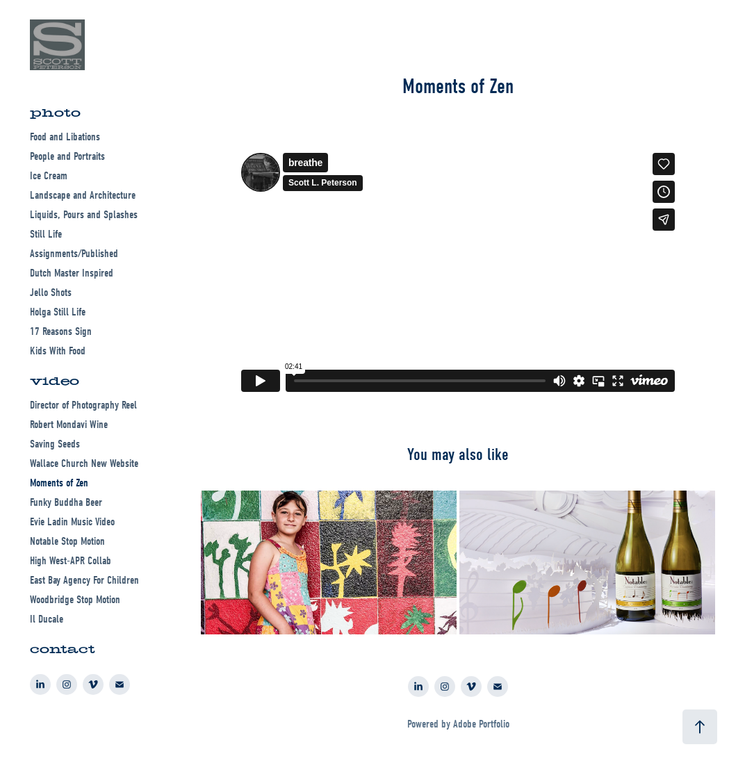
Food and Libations (65, 137)
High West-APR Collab (70, 561)
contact (62, 649)
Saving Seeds (55, 444)
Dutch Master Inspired (71, 273)
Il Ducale (46, 619)
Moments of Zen (59, 483)
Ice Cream (48, 176)
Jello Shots (51, 292)
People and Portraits (67, 156)
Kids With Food (57, 351)
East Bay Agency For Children (84, 580)
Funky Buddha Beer (66, 502)
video (54, 381)
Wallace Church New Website (84, 463)
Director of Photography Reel (83, 405)
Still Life (46, 234)
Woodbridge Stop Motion (75, 599)
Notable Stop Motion (67, 541)
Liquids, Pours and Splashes (84, 214)
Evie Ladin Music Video (72, 522)
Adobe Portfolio (481, 724)
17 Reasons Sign (61, 331)
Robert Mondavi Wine (69, 424)
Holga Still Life (57, 312)
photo (55, 113)
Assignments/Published (74, 253)
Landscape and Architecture (83, 195)
